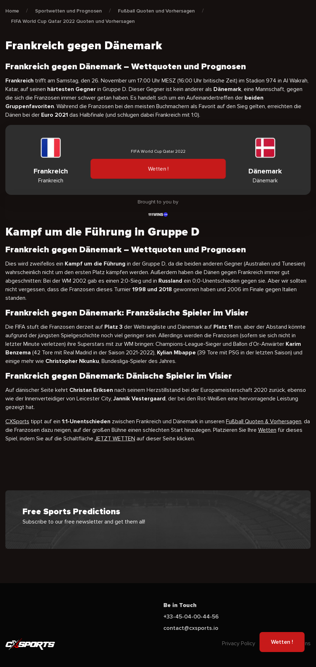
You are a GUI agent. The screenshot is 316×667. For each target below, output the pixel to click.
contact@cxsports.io (190, 628)
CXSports (17, 421)
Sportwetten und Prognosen (68, 11)
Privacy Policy (238, 643)
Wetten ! (157, 169)
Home (12, 11)
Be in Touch (180, 605)
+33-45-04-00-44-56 (191, 616)
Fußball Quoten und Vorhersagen (156, 11)
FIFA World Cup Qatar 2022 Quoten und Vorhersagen (73, 21)
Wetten (267, 430)
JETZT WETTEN (115, 438)
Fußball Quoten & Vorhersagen (263, 421)
